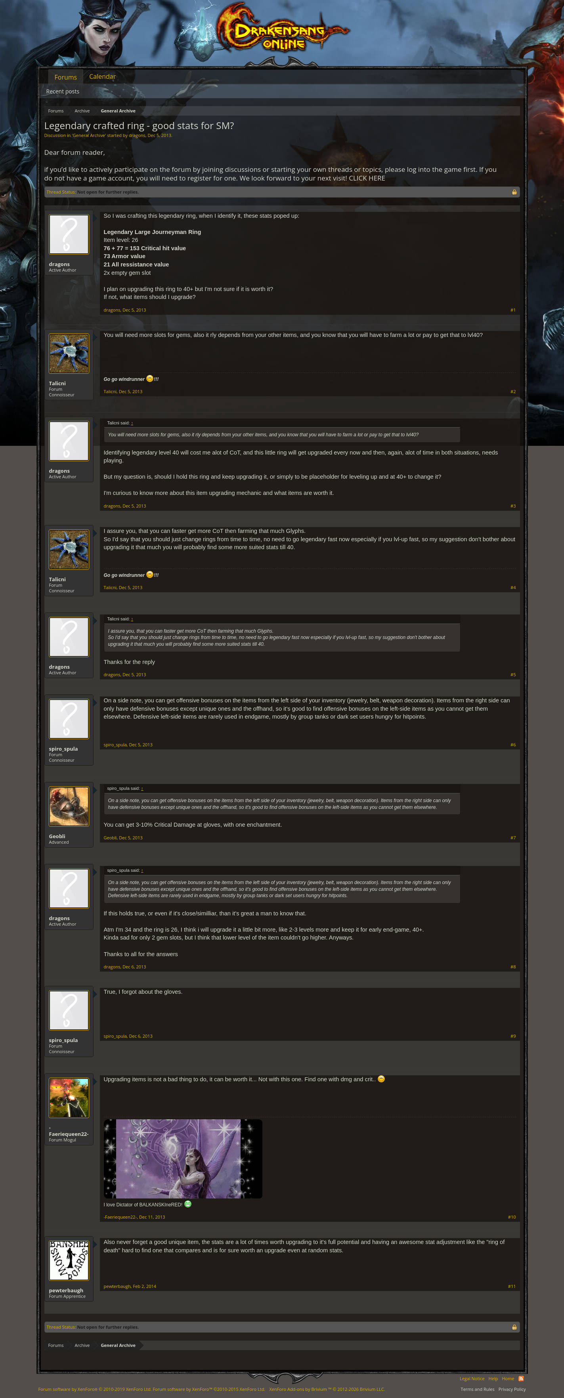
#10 (512, 1217)
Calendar (102, 76)
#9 (513, 1036)
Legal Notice (472, 1378)
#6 (513, 745)
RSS (521, 1378)
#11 (512, 1286)
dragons (137, 135)
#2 (513, 391)
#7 (513, 838)
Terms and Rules (478, 1389)
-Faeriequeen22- (69, 1130)
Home (508, 1378)
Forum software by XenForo (95, 1389)
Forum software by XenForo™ (209, 1389)
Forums (66, 77)
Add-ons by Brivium (327, 1389)
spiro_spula (63, 749)
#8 (513, 967)
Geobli (57, 836)
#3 (513, 506)
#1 (513, 310)
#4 (513, 587)
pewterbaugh (66, 1290)
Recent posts (63, 91)
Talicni (57, 383)
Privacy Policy (512, 1389)
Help (493, 1378)
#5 (513, 674)
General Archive (89, 135)
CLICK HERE (367, 178)
